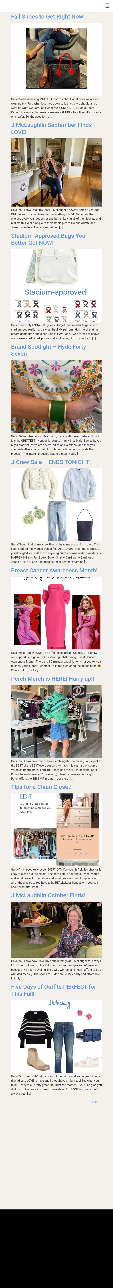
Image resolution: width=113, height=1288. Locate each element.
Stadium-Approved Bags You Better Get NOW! (48, 239)
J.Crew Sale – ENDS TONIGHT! (51, 462)
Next (97, 1101)
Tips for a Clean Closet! (41, 786)
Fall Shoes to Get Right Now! (48, 16)
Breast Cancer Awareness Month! (54, 570)
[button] (107, 6)
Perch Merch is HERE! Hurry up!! (52, 678)
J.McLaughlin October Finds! (48, 895)
